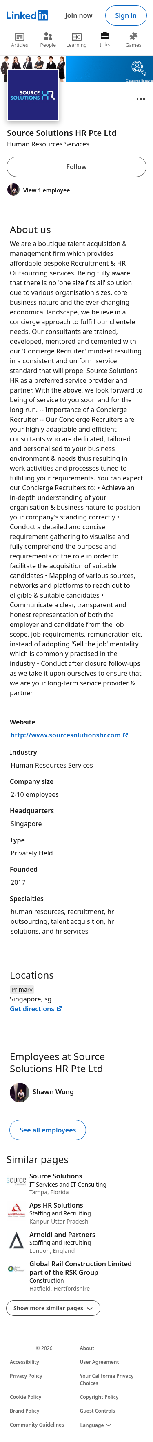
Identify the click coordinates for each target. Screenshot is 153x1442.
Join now (79, 15)
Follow (76, 166)
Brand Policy (24, 1410)
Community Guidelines (37, 1424)
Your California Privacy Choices (107, 1379)
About (87, 1348)
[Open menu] (140, 99)
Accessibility (24, 1362)
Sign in (126, 15)
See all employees (48, 1130)
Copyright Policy (99, 1397)
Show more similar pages (53, 1308)
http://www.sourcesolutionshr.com (70, 735)
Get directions (36, 1008)
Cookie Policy (25, 1397)
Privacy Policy (26, 1375)
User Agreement (99, 1362)
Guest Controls (97, 1410)
